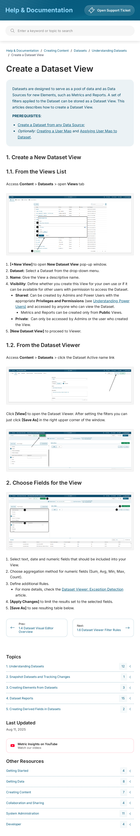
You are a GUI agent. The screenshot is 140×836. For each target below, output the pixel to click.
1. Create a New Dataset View (43, 157)
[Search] (70, 31)
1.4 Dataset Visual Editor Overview (36, 628)
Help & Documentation (39, 10)
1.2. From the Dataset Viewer (43, 345)
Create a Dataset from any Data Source (51, 125)
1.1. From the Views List (36, 172)
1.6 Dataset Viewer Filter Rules (99, 628)
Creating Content (56, 50)
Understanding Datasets (109, 50)
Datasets (80, 50)
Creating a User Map (54, 131)
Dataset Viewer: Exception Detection (92, 589)
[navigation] (69, 666)
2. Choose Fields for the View (44, 483)
